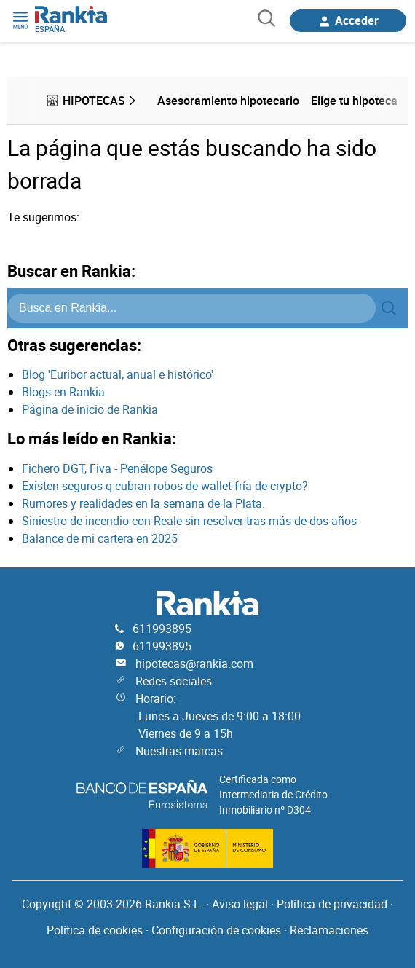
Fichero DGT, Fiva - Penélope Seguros (117, 468)
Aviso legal (240, 904)
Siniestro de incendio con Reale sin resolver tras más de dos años (189, 521)
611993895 (162, 629)
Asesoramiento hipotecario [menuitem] (228, 101)
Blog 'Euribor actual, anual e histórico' (117, 374)
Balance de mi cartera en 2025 (100, 538)
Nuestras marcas (179, 751)
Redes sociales (173, 681)
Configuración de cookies (216, 930)
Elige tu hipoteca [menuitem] (354, 101)
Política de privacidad (332, 904)
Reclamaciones (329, 930)
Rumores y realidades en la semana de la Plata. (143, 503)
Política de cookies (95, 930)
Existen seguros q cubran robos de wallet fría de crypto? (165, 486)
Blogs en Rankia (63, 392)
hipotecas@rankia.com (194, 664)
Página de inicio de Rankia (90, 409)
